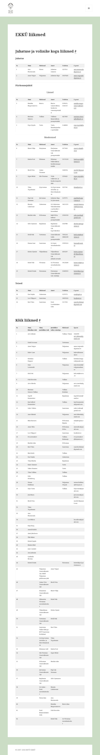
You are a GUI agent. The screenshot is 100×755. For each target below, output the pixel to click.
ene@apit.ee (78, 294)
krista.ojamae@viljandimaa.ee (78, 254)
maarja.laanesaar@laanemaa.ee (79, 206)
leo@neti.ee (77, 298)
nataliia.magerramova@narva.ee (78, 105)
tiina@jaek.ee (78, 187)
